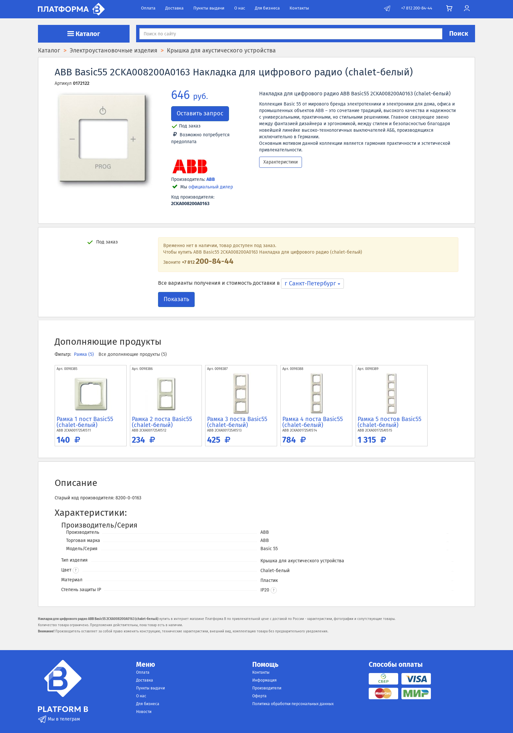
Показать (176, 299)
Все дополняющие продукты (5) (132, 354)
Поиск (458, 33)
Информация (264, 680)
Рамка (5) (84, 354)
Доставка (174, 8)
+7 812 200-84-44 (416, 8)
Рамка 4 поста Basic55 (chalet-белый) (312, 422)
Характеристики (280, 162)
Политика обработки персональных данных (293, 704)
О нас (239, 8)
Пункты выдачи (208, 8)
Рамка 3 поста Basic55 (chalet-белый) (237, 422)
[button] (274, 590)
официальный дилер (210, 187)
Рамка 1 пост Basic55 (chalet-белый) (85, 422)
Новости (143, 711)
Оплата (148, 8)
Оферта (259, 696)
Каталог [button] (83, 34)
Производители (266, 688)
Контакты (299, 8)
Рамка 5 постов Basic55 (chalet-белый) (389, 422)
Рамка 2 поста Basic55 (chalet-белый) (162, 422)
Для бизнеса (267, 8)
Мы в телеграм (59, 719)
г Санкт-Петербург (312, 283)
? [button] (76, 570)
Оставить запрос (200, 113)
